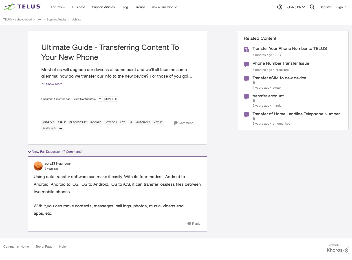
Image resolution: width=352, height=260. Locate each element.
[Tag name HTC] (123, 122)
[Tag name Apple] (62, 122)
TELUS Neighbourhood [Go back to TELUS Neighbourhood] (17, 19)
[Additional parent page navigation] (39, 19)
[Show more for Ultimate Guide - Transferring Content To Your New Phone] (60, 128)
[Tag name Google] (95, 122)
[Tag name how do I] (110, 122)
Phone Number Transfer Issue (281, 63)
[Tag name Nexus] (158, 122)
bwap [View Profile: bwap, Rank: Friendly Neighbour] (277, 87)
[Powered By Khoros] (338, 249)
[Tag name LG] (130, 122)
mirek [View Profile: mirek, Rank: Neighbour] (277, 105)
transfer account (268, 95)
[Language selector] (291, 6)
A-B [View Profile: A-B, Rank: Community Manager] (278, 55)
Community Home (16, 246)
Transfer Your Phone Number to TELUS (290, 48)
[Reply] (194, 224)
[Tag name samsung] (49, 128)
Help (62, 246)
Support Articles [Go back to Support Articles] (56, 19)
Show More (51, 84)
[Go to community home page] (22, 7)
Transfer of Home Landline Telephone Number (296, 113)
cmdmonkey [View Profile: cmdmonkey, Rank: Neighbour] (281, 123)
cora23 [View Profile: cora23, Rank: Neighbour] (50, 163)
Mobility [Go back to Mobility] (76, 19)
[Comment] (183, 123)
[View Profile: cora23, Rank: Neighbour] (38, 165)
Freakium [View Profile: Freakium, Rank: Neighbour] (282, 69)
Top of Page (44, 246)
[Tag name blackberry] (78, 122)
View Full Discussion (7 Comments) (55, 152)
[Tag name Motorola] (142, 122)
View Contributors (85, 99)
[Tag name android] (48, 122)
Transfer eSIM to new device (279, 77)
